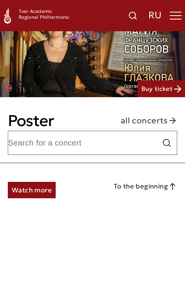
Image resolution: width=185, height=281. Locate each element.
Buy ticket (161, 88)
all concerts (149, 121)
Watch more (32, 190)
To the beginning (145, 186)
